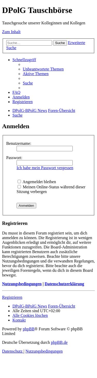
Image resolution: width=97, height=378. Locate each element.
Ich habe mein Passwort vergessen (45, 168)
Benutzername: (18, 143)
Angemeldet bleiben (37, 182)
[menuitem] (43, 69)
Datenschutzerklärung (64, 284)
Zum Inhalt (11, 32)
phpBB (28, 329)
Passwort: (14, 157)
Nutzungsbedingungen (22, 284)
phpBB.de (59, 342)
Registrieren (12, 297)
